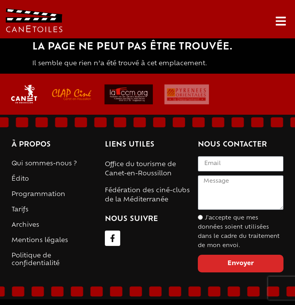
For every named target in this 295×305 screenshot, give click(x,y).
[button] (280, 21)
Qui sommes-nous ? (44, 164)
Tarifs (20, 210)
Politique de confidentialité (36, 260)
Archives (25, 225)
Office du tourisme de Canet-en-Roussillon (140, 169)
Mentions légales (40, 240)
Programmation (38, 194)
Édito (20, 179)
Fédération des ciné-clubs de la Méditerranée (147, 195)
